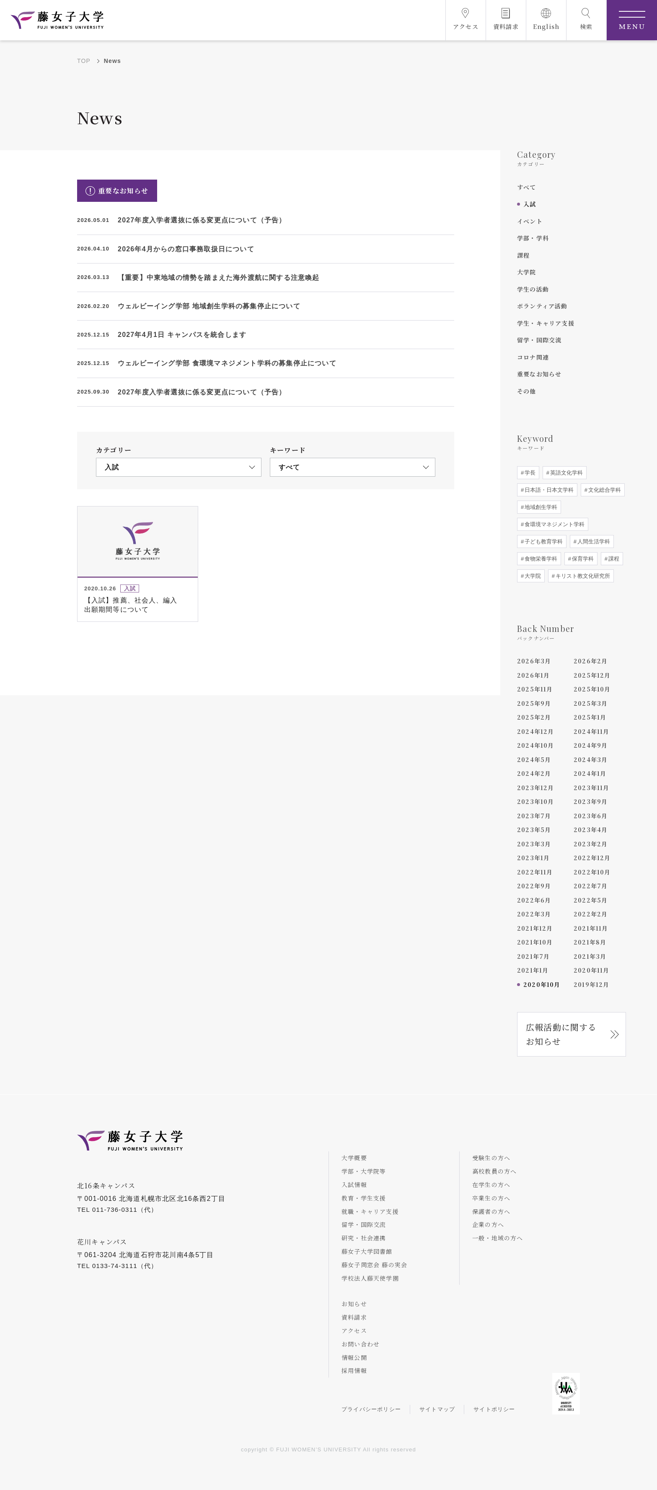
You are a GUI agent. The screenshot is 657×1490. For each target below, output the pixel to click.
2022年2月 (591, 914)
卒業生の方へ (491, 1198)
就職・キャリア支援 (370, 1211)
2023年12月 (535, 788)
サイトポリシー (494, 1409)
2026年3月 (534, 661)
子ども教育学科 (543, 541)
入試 (529, 204)
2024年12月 (535, 731)
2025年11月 (535, 689)
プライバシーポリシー (371, 1409)
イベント (530, 221)
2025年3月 (591, 703)
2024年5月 (534, 759)
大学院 (526, 272)
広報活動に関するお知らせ (561, 1034)
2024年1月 (590, 773)
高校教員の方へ (494, 1171)
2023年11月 (592, 788)
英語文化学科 (565, 473)
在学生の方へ (491, 1184)
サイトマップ (437, 1409)
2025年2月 (534, 717)
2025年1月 (590, 717)
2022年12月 (592, 858)
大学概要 (354, 1157)
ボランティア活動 (542, 306)
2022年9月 (534, 886)
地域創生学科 (540, 507)
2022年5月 (591, 900)
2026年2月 (591, 661)
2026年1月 (533, 675)
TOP (84, 60)
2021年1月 (532, 970)
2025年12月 (592, 675)
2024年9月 (591, 745)
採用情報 (354, 1370)
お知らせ (354, 1304)
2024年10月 (535, 745)
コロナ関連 (533, 357)
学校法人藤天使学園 (370, 1278)
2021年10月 (535, 942)
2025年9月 (534, 703)
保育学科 (582, 559)
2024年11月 (592, 731)
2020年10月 (542, 984)
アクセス (354, 1330)
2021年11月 (591, 928)
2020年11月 (592, 970)
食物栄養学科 (540, 559)
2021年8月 (590, 942)
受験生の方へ (491, 1157)
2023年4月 (591, 829)
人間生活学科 (593, 541)
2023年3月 (534, 844)
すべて (526, 187)
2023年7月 (534, 816)
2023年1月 (533, 858)
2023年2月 (591, 844)
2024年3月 (591, 759)
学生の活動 (533, 289)
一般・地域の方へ (497, 1238)
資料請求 (354, 1317)
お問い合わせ (360, 1344)
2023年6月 (591, 816)
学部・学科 (533, 238)
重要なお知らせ (539, 374)
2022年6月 (534, 900)
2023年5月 (534, 829)
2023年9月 (591, 801)
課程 (523, 255)
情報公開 (354, 1357)
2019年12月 (592, 984)
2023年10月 (535, 801)
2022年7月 (591, 886)
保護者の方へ (491, 1211)
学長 (529, 473)
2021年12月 (535, 928)
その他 (526, 391)
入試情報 (354, 1184)
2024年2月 (534, 773)
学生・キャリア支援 (545, 323)
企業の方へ (488, 1224)
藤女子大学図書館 (367, 1251)
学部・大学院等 (363, 1171)
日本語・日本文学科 (548, 490)
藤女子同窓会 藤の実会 (374, 1264)
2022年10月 (592, 872)
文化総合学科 (604, 490)
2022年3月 (534, 914)
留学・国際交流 (539, 340)
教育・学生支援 (363, 1198)
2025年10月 (592, 689)
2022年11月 (535, 872)
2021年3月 (590, 956)
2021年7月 (533, 956)
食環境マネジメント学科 (554, 524)
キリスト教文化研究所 (582, 576)
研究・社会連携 (363, 1238)
